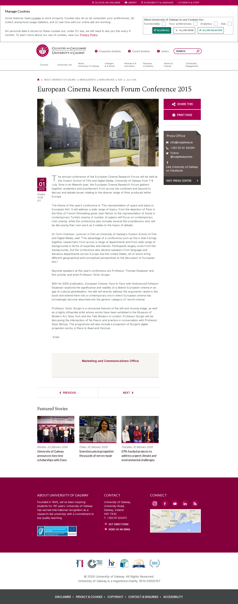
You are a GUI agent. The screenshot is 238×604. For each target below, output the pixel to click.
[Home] (38, 79)
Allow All (163, 30)
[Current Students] (139, 52)
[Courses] (46, 65)
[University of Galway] (61, 50)
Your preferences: (180, 23)
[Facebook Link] (164, 503)
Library (132, 2)
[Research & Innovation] (131, 65)
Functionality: (152, 23)
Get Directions (119, 524)
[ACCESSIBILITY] (173, 597)
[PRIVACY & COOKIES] (91, 597)
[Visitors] (163, 52)
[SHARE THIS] (182, 104)
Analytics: (206, 23)
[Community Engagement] (192, 65)
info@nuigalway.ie (181, 142)
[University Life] (65, 65)
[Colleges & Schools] (112, 65)
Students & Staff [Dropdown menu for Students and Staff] (189, 2)
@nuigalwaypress (181, 156)
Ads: (223, 23)
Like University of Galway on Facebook (182, 168)
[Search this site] (198, 51)
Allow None (186, 30)
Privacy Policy (89, 35)
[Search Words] (188, 51)
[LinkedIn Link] (185, 503)
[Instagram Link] (154, 503)
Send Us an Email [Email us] (120, 529)
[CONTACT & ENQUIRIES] (145, 597)
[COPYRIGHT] (117, 597)
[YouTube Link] (175, 503)
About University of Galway (60, 79)
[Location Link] (175, 530)
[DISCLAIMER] (65, 597)
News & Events (88, 79)
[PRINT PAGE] (182, 115)
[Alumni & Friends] (172, 65)
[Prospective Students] (108, 52)
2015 (120, 79)
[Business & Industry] (151, 65)
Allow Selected (212, 30)
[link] (79, 563)
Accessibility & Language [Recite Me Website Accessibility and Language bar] (157, 2)
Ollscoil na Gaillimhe (107, 2)
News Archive (106, 79)
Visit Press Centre (179, 180)
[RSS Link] (195, 503)
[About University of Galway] (88, 65)
